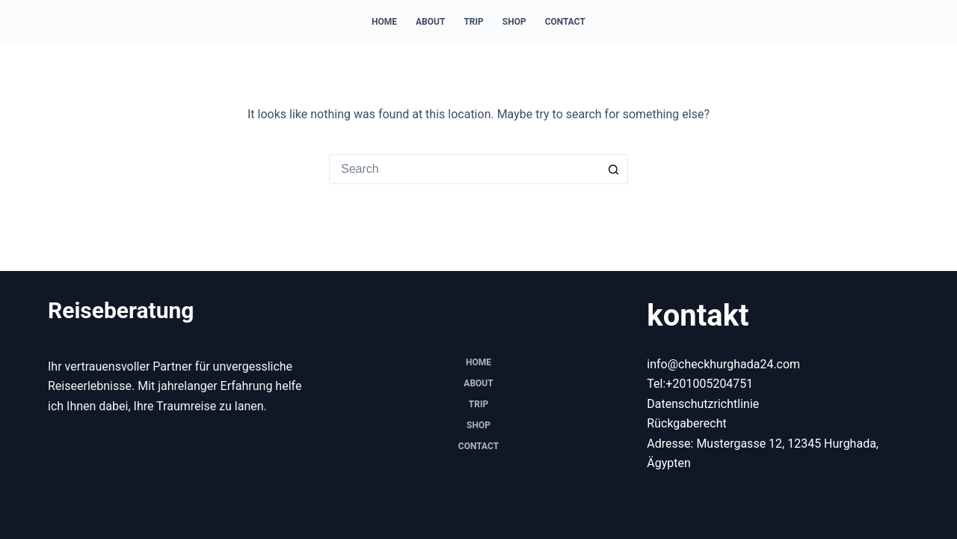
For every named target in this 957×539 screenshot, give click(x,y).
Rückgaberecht (686, 423)
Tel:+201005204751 (700, 384)
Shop (514, 21)
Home (384, 21)
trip (473, 21)
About (430, 21)
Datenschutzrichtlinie (703, 404)
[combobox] (464, 169)
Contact (565, 21)
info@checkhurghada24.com (723, 364)
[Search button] (613, 169)
